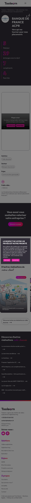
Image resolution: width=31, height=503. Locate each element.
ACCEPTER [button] (16, 260)
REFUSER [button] (6, 260)
